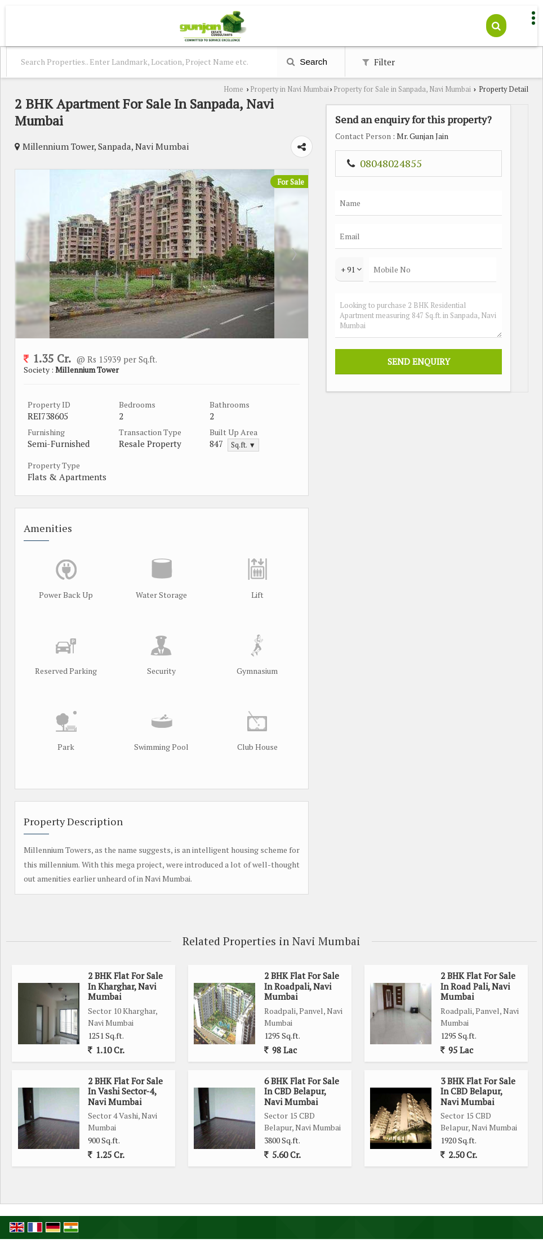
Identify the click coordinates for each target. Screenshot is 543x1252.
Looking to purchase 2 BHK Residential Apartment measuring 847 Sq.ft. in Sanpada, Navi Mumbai (489, 375)
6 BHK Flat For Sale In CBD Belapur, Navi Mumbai (301, 1060)
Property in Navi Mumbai (289, 89)
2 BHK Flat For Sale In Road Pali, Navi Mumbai (477, 955)
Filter (378, 62)
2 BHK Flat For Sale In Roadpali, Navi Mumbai (301, 955)
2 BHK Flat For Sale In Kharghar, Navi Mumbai (125, 955)
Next (412, 236)
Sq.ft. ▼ (321, 428)
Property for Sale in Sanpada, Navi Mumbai (402, 89)
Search (307, 61)
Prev (30, 236)
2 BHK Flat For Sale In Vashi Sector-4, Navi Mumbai (125, 1060)
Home (233, 89)
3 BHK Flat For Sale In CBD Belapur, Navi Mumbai (477, 1060)
